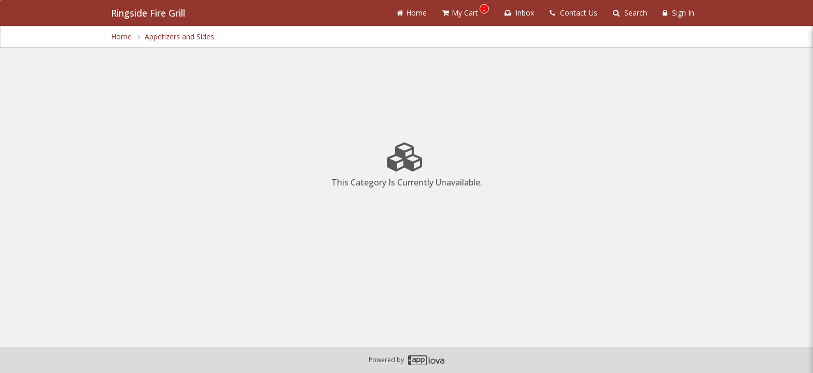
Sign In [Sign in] (678, 13)
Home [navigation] (122, 36)
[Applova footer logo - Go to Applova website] (426, 360)
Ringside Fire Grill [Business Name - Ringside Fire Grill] (148, 13)
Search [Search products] (630, 13)
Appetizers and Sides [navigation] (179, 36)
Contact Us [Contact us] (573, 13)
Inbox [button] (519, 13)
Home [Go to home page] (412, 13)
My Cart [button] (465, 11)
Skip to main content (0, 0)
